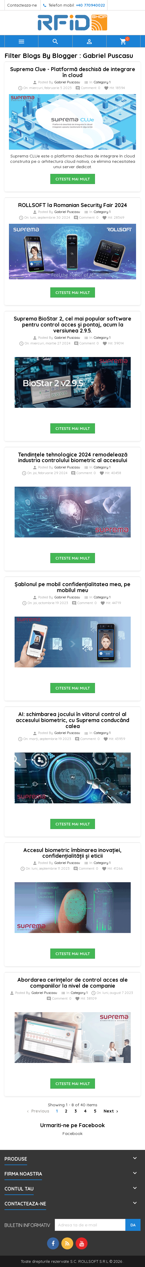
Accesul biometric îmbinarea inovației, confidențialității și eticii (72, 853)
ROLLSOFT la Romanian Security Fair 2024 (72, 205)
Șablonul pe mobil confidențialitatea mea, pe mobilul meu (72, 587)
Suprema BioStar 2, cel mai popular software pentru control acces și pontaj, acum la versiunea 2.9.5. (72, 324)
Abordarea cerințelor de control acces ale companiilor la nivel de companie (73, 982)
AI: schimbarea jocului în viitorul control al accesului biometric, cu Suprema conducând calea (72, 720)
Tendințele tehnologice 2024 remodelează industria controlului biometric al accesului (72, 457)
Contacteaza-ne (22, 5)
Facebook (72, 1133)
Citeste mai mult (72, 179)
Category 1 (102, 82)
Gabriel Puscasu (67, 82)
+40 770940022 (90, 5)
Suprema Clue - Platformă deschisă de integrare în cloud (72, 72)
